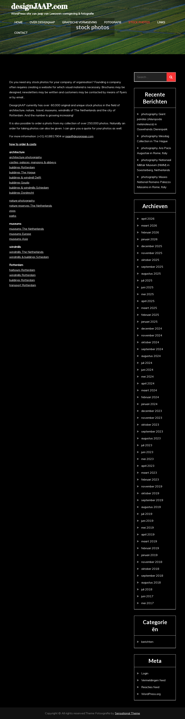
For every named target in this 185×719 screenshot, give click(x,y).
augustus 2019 (151, 507)
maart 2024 (149, 390)
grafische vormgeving (79, 22)
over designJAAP (42, 22)
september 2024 (152, 349)
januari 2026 (149, 239)
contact (21, 33)
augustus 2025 (151, 273)
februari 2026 (150, 232)
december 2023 (151, 411)
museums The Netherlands (26, 229)
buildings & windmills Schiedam (29, 187)
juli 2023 (146, 445)
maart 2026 (149, 225)
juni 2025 (147, 287)
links (161, 22)
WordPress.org (151, 694)
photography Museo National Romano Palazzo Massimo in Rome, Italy (154, 182)
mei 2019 (147, 527)
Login (144, 673)
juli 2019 (146, 514)
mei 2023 (147, 459)
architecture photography (25, 157)
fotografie (112, 22)
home (18, 22)
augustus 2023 (151, 438)
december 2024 (151, 328)
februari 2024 (150, 397)
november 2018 (151, 562)
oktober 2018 (150, 569)
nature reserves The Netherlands (30, 205)
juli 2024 (146, 363)
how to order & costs (22, 144)
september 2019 (152, 500)
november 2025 (151, 253)
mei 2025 (147, 294)
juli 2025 (146, 280)
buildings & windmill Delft (25, 177)
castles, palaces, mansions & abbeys (32, 162)
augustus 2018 (151, 582)
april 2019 (147, 534)
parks (12, 216)
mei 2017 (147, 603)
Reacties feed (150, 687)
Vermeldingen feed (153, 680)
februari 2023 (150, 479)
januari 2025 (149, 321)
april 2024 (147, 383)
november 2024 (151, 335)
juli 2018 (146, 589)
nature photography (22, 200)
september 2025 (152, 266)
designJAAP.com (39, 6)
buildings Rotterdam (22, 167)
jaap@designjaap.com (79, 136)
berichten (147, 641)
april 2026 (147, 218)
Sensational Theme (127, 713)
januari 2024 (149, 404)
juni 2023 (147, 452)
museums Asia (18, 239)
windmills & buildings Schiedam (29, 257)
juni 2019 (147, 520)
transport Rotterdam (22, 285)
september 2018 (152, 575)
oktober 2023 (150, 424)
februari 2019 (150, 548)
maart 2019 (149, 541)
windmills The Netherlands (26, 252)
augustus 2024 (151, 356)
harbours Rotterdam (22, 270)
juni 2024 (147, 369)
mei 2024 (147, 376)
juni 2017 (147, 596)
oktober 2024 (150, 342)
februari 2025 (150, 315)
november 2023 (151, 417)
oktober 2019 (150, 493)
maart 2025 (149, 308)
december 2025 (151, 246)
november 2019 (151, 486)
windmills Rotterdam (22, 275)
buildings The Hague (22, 172)
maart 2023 (149, 472)
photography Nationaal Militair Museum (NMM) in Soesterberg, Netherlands (154, 165)
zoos (12, 210)
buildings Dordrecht (21, 192)
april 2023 (147, 466)
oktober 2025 (150, 260)
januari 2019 (149, 555)
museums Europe (20, 234)
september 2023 (152, 431)
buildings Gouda (19, 182)
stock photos (139, 22)
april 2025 (147, 301)
